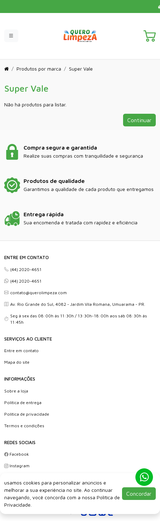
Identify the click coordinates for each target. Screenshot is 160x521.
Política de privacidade (26, 414)
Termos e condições (24, 425)
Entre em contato (21, 350)
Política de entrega (22, 402)
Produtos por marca (39, 69)
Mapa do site (17, 362)
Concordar (139, 493)
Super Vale (81, 69)
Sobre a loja (16, 391)
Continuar (139, 120)
